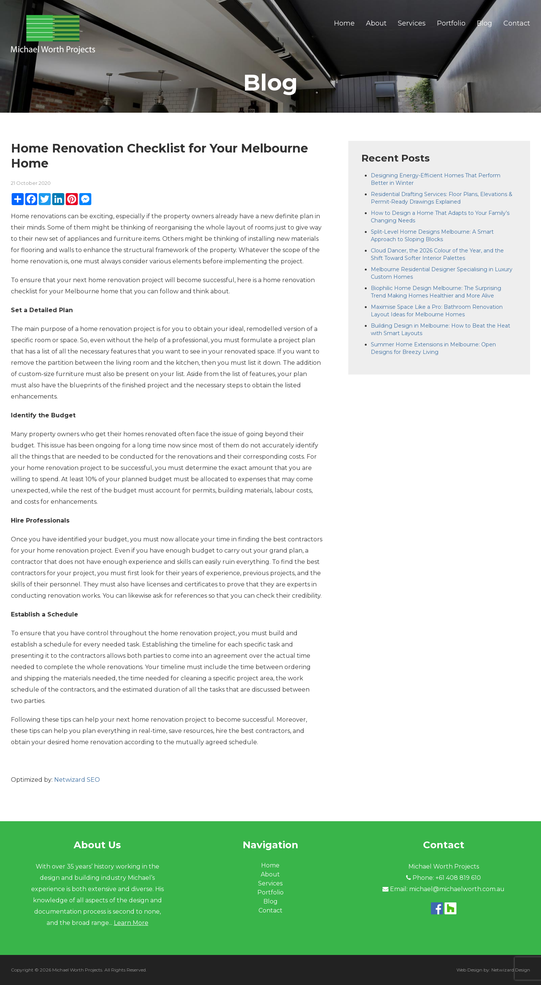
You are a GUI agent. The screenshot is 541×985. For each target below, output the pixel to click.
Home (344, 23)
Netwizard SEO (77, 779)
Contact (516, 23)
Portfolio (451, 23)
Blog (484, 23)
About (376, 23)
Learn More (131, 922)
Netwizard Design (510, 970)
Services (412, 23)
